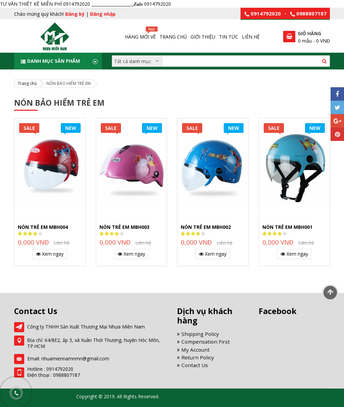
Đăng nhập (103, 14)
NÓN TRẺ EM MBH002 (206, 227)
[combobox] (221, 61)
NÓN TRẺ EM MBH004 (43, 227)
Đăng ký (75, 14)
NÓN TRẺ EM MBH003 (124, 227)
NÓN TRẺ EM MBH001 (287, 227)
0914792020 (266, 13)
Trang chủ (27, 83)
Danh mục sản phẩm (53, 61)
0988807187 (311, 13)
